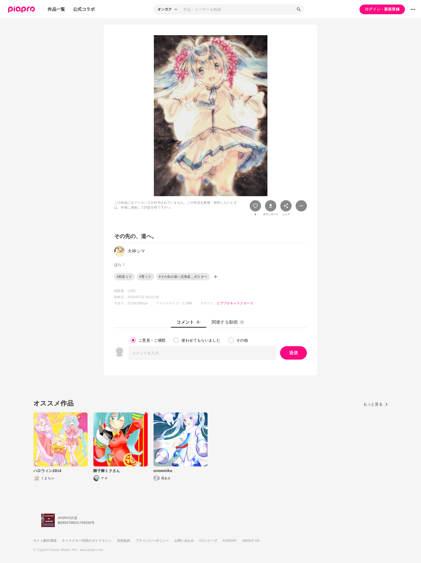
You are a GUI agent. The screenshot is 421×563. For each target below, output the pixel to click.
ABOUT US (251, 541)
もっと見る (375, 404)
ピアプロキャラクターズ (235, 303)
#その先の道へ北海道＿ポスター (183, 277)
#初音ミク (124, 277)
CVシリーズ (208, 541)
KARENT (230, 541)
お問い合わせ (184, 541)
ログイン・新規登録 (382, 9)
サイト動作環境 (44, 541)
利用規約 (123, 541)
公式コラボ (84, 9)
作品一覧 (56, 9)
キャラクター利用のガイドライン (86, 541)
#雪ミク (145, 277)
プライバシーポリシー (152, 541)
